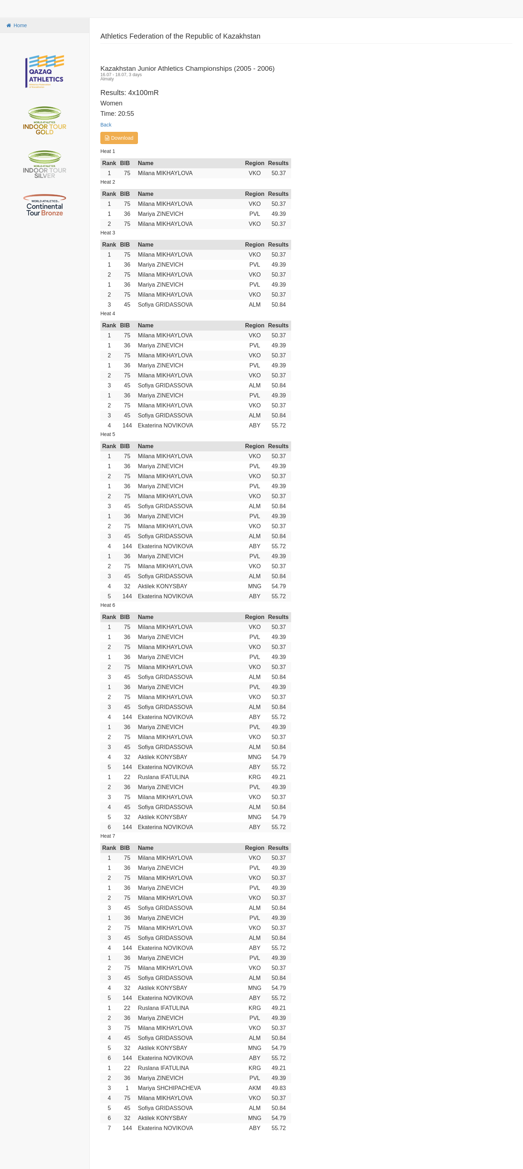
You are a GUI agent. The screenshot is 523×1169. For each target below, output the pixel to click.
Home (16, 25)
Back (105, 125)
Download (119, 138)
